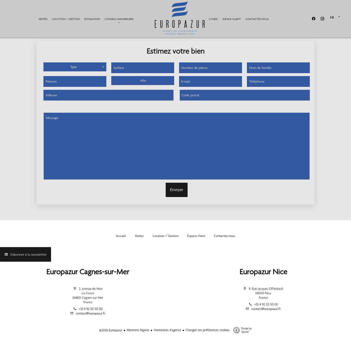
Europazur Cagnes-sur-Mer (87, 271)
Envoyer (176, 190)
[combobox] (142, 80)
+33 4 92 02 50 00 (91, 309)
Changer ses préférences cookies (208, 330)
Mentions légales (138, 330)
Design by (241, 330)
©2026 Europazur (110, 330)
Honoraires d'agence (167, 330)
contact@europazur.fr (90, 313)
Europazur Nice (263, 271)
